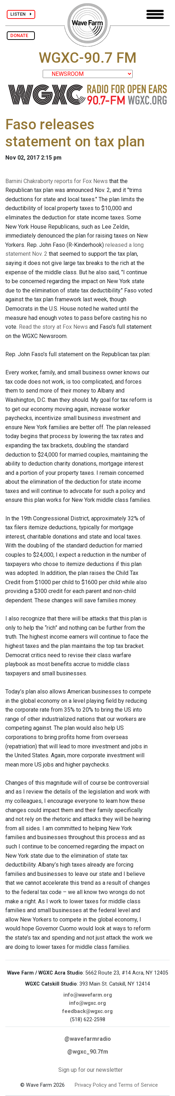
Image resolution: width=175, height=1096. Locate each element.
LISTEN (21, 14)
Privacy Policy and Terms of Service (116, 1085)
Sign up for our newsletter (90, 1069)
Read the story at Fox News (53, 326)
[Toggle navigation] (155, 14)
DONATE (20, 35)
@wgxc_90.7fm (87, 1051)
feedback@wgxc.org (87, 1011)
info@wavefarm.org (87, 995)
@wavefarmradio (87, 1038)
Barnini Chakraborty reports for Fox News (56, 181)
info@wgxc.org (87, 1003)
